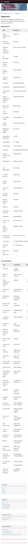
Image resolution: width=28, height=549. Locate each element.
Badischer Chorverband (6, 517)
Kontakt (3, 489)
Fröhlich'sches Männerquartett (9, 6)
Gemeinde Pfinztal (5, 519)
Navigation (7, 1)
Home (9, 13)
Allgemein (4, 503)
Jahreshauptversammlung (7, 531)
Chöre (12, 13)
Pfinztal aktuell (5, 504)
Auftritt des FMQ (5, 529)
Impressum (4, 492)
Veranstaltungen (5, 506)
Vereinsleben (4, 507)
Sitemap (3, 491)
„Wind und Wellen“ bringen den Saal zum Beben (11, 534)
